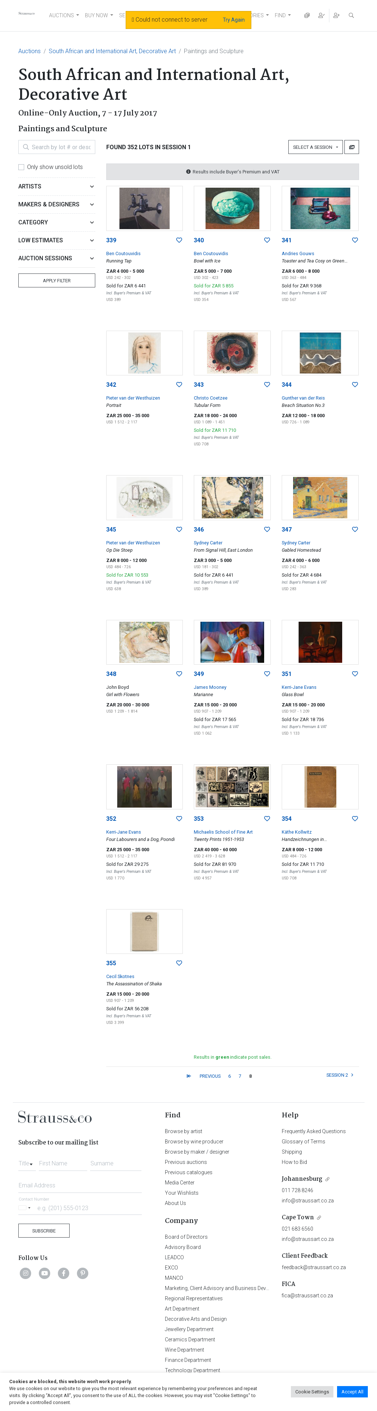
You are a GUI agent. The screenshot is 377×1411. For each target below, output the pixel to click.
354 (287, 818)
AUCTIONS (61, 15)
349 (199, 673)
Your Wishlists (182, 1193)
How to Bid (294, 1162)
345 (111, 529)
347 (287, 529)
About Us (175, 1203)
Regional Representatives (194, 1298)
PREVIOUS (210, 1076)
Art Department (182, 1309)
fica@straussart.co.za (307, 1295)
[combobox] (27, 1161)
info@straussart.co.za (308, 1201)
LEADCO (174, 1257)
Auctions (29, 51)
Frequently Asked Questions (314, 1131)
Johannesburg (302, 1179)
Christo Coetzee (211, 398)
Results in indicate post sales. (232, 1057)
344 (287, 384)
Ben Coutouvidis (123, 253)
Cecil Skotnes (120, 976)
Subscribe (44, 1231)
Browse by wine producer (194, 1141)
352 (111, 818)
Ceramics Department (190, 1339)
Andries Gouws (298, 253)
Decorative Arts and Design (196, 1319)
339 (111, 240)
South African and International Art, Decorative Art (112, 51)
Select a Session (314, 147)
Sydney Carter (208, 542)
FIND (280, 15)
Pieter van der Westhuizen (133, 398)
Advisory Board (183, 1247)
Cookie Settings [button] (312, 1392)
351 (287, 673)
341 (287, 240)
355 (111, 963)
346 (199, 529)
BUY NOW (96, 15)
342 (111, 384)
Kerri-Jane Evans (299, 687)
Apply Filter (57, 280)
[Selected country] (26, 1208)
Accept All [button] (352, 1392)
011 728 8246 (297, 1190)
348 (111, 673)
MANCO (174, 1278)
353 (199, 818)
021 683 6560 (297, 1229)
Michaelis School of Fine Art (223, 832)
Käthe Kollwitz (297, 832)
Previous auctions (186, 1162)
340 (199, 240)
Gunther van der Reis (303, 398)
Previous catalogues (188, 1172)
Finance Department (188, 1360)
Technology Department (192, 1370)
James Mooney (210, 687)
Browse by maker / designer (197, 1152)
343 (199, 384)
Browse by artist (183, 1131)
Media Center (180, 1183)
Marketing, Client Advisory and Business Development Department (240, 1288)
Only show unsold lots (55, 166)
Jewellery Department (189, 1329)
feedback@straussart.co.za (314, 1267)
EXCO (171, 1268)
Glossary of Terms (303, 1141)
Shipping (292, 1152)
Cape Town (298, 1217)
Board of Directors (186, 1237)
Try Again (234, 20)
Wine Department (184, 1350)
